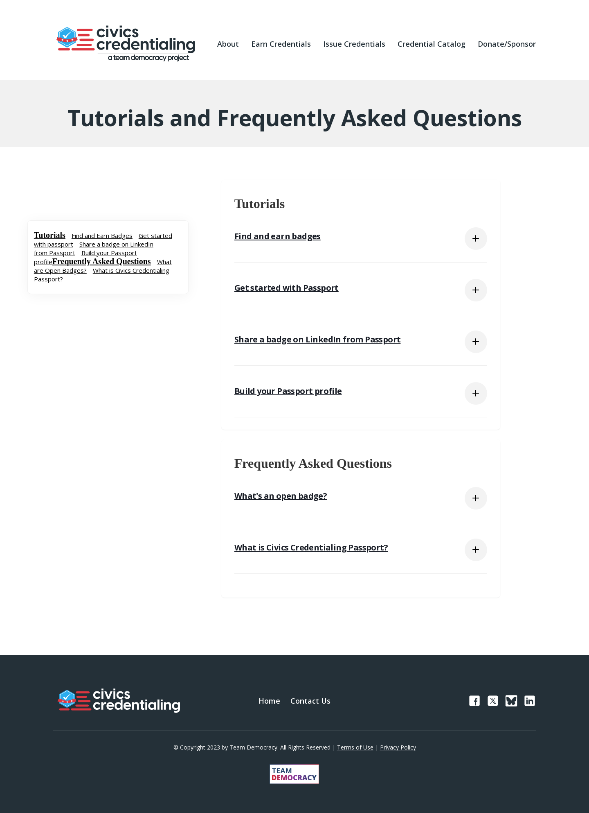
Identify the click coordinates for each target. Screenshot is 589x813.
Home (269, 701)
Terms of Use (355, 747)
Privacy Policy (398, 747)
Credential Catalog (431, 44)
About (228, 44)
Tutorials (49, 235)
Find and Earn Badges (102, 235)
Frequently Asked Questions (101, 261)
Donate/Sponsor (507, 44)
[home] (125, 44)
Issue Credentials (354, 44)
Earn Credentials (281, 44)
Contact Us (310, 701)
